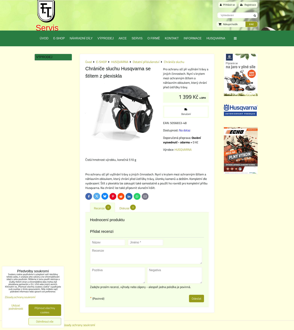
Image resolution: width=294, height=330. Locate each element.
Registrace (248, 5)
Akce (122, 38)
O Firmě (153, 38)
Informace (193, 38)
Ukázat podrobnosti (16, 307)
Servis (47, 27)
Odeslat (196, 298)
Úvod (44, 38)
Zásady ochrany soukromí (78, 325)
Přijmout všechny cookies (44, 310)
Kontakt (172, 38)
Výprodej (106, 38)
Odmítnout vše (44, 321)
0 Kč (251, 24)
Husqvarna (215, 38)
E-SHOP (59, 38)
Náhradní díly (81, 38)
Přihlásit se (227, 5)
